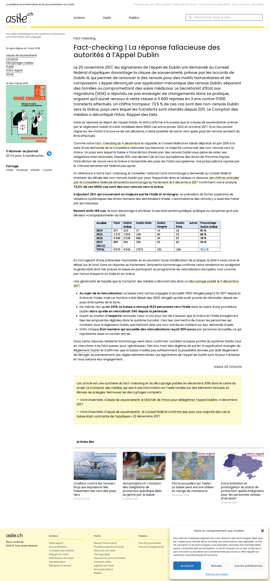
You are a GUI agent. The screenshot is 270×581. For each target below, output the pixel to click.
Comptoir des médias (61, 550)
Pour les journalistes (150, 543)
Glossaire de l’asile (104, 550)
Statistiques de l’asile (61, 558)
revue (10, 74)
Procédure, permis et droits (109, 546)
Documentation (58, 546)
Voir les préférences (248, 566)
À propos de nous (144, 4)
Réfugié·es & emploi (60, 565)
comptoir (12, 59)
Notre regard (56, 543)
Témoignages (102, 554)
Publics (134, 18)
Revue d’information (105, 543)
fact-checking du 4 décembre (117, 143)
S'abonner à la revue (184, 4)
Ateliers (98, 573)
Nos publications (103, 569)
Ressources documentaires (109, 558)
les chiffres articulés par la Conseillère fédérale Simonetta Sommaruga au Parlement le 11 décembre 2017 (156, 180)
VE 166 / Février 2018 (26, 112)
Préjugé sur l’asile (58, 554)
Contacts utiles (102, 561)
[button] (262, 531)
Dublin (10, 66)
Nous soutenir (163, 4)
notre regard (14, 70)
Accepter (187, 566)
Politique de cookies (217, 574)
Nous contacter (241, 4)
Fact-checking (84, 38)
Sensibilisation (57, 561)
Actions (79, 18)
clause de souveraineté (21, 55)
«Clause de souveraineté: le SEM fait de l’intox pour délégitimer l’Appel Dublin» (161, 400)
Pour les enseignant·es (151, 546)
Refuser (216, 566)
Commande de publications (214, 4)
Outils (107, 18)
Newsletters (257, 4)
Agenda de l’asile (104, 565)
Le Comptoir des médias (104, 388)
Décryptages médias (19, 63)
